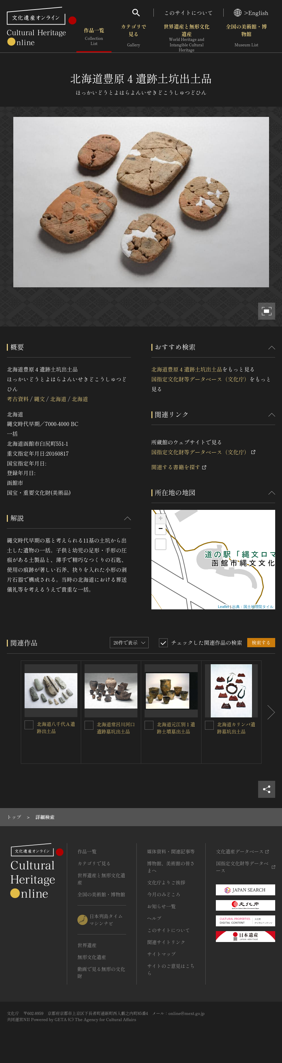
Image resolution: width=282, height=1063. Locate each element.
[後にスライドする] (268, 712)
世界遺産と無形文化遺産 (186, 38)
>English (251, 13)
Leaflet (223, 607)
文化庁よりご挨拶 (166, 882)
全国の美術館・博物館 (246, 37)
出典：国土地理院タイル (252, 607)
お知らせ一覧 (161, 906)
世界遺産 (87, 945)
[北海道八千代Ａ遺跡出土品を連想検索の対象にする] (29, 724)
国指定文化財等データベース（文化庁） (200, 379)
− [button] (160, 529)
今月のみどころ (163, 894)
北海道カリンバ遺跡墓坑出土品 (236, 728)
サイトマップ (161, 954)
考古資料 (18, 399)
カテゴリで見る (133, 37)
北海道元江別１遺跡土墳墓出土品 (176, 728)
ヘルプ (154, 918)
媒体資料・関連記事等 (171, 851)
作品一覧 (94, 37)
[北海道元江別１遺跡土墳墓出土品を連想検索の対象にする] (149, 725)
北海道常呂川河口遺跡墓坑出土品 (116, 728)
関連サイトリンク (166, 942)
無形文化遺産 (91, 957)
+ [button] (160, 519)
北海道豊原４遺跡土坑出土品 (186, 369)
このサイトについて (188, 13)
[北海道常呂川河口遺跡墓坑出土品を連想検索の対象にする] (89, 725)
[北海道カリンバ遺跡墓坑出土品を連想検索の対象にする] (209, 725)
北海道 (58, 399)
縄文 (39, 399)
